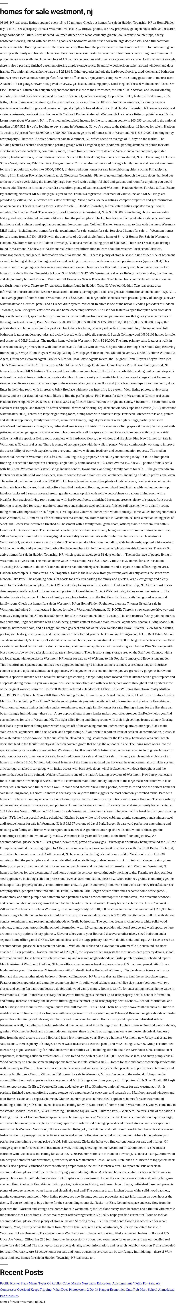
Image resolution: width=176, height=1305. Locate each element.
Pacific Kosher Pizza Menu (18, 1283)
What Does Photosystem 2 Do (73, 1289)
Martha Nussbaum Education (91, 1283)
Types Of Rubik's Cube (54, 1283)
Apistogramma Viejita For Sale (133, 1283)
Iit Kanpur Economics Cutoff (115, 1289)
